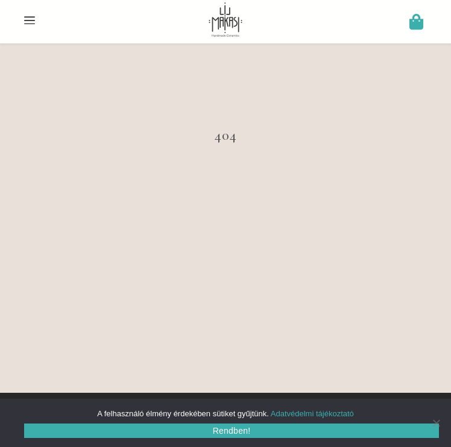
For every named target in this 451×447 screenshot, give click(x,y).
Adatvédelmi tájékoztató (312, 413)
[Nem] (436, 423)
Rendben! (232, 431)
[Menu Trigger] (29, 18)
